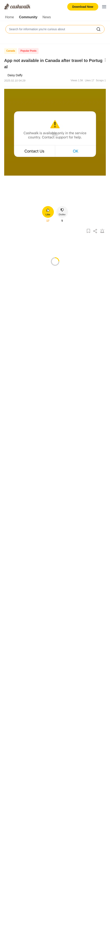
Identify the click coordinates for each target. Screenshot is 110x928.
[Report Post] (102, 231)
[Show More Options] (104, 60)
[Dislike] (25, 320)
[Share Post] (95, 231)
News (47, 17)
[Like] (17, 320)
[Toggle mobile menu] (104, 6)
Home (9, 17)
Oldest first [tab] (52, 290)
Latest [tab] (35, 290)
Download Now (82, 6)
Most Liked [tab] (18, 290)
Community (28, 17)
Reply (50, 319)
